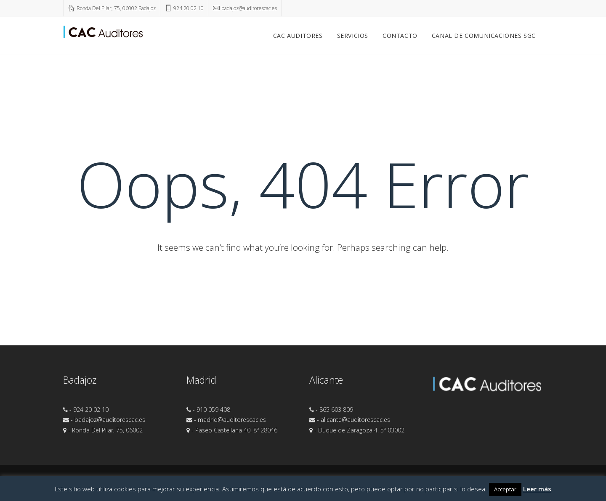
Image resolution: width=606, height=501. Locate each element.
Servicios (352, 36)
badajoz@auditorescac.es (109, 420)
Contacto (400, 36)
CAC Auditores (298, 36)
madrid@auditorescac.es (232, 420)
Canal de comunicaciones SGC (484, 36)
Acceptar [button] (505, 489)
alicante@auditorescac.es (355, 420)
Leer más (537, 489)
